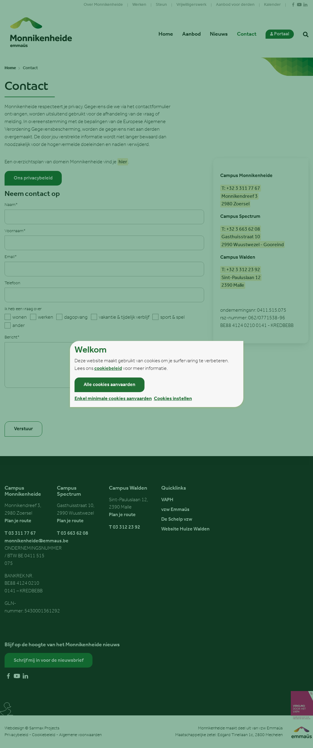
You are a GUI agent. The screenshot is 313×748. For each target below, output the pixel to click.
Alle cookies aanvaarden (109, 384)
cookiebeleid (108, 368)
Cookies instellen (173, 398)
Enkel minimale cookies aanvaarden (113, 398)
